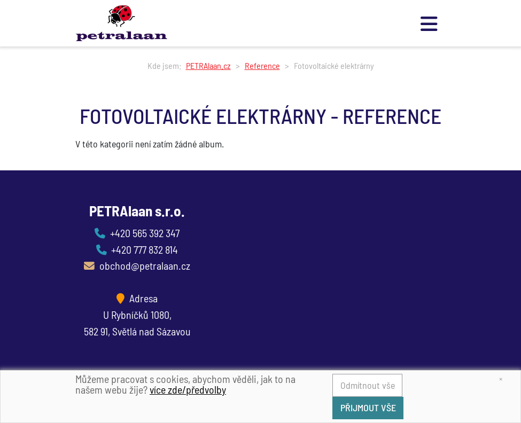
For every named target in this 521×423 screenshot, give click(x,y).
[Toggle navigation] (429, 23)
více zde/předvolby (188, 389)
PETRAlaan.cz (208, 65)
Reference (262, 65)
